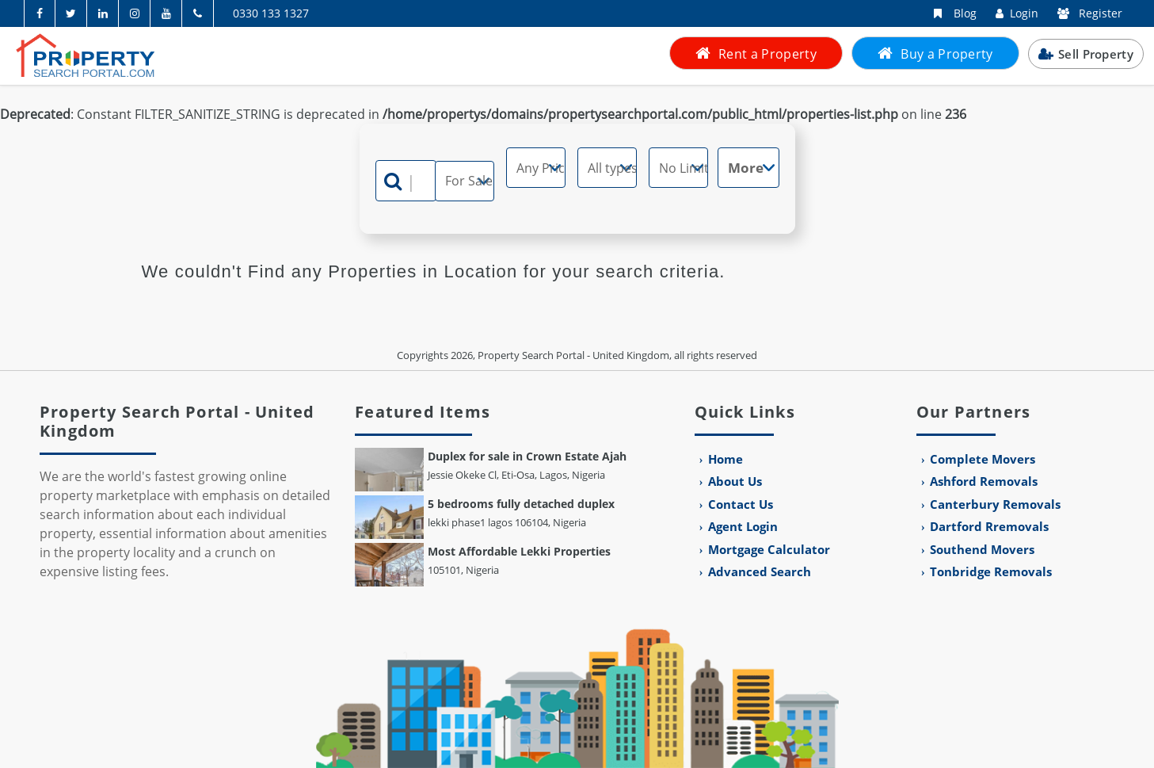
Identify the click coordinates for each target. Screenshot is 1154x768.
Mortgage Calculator (769, 549)
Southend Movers (982, 549)
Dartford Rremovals (989, 526)
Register (1086, 13)
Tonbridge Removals (991, 571)
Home (725, 459)
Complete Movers (982, 459)
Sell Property (1085, 54)
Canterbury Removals (995, 504)
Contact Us (740, 504)
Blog (949, 13)
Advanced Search (759, 571)
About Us (735, 481)
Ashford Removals (984, 481)
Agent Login (743, 526)
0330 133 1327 (271, 13)
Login (1013, 13)
